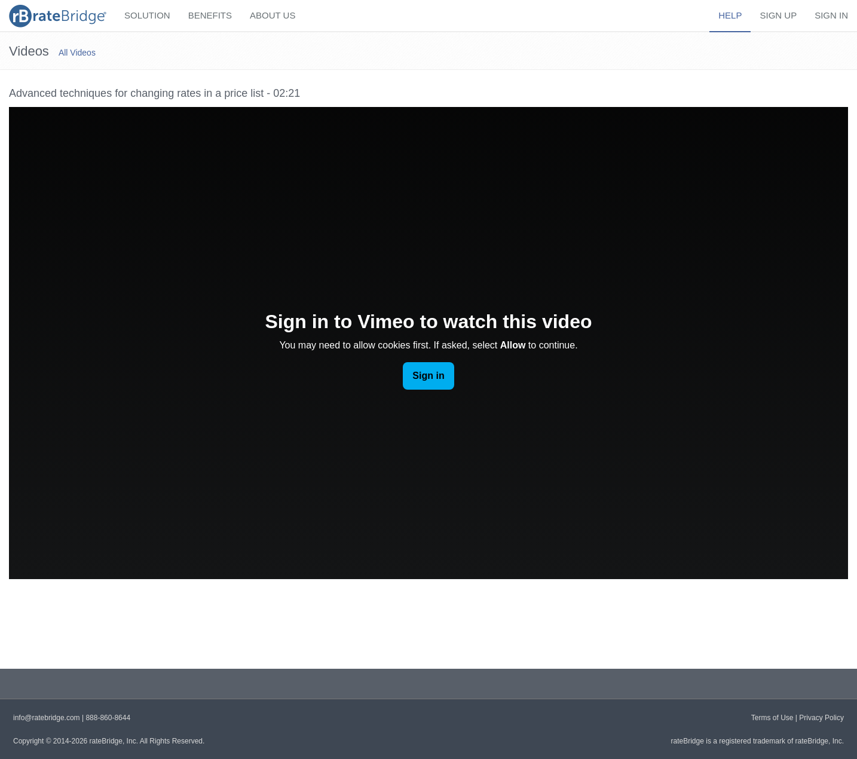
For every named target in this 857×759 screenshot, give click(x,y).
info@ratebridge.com (46, 718)
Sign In (831, 15)
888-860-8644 (107, 718)
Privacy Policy (821, 718)
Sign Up (778, 15)
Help (730, 15)
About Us (272, 15)
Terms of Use (772, 718)
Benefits (210, 15)
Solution (147, 15)
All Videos (77, 52)
